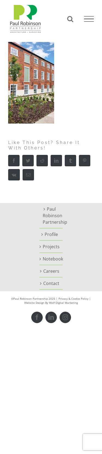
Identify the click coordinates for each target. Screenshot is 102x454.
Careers (51, 271)
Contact (51, 283)
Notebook (51, 259)
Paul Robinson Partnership (51, 215)
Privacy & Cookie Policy (73, 298)
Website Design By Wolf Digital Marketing (51, 303)
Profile (51, 234)
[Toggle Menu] (89, 19)
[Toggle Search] (70, 19)
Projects (51, 247)
